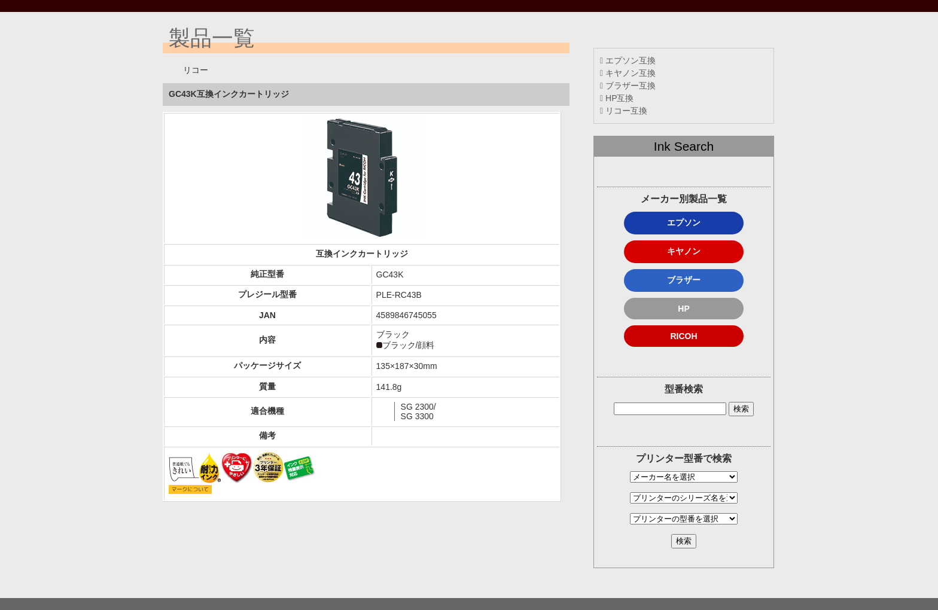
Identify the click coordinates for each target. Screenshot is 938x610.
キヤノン (684, 251)
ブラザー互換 (628, 85)
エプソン (684, 222)
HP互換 (617, 98)
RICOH (683, 336)
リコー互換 (623, 110)
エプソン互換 (628, 60)
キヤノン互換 (628, 73)
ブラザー (684, 280)
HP (683, 308)
